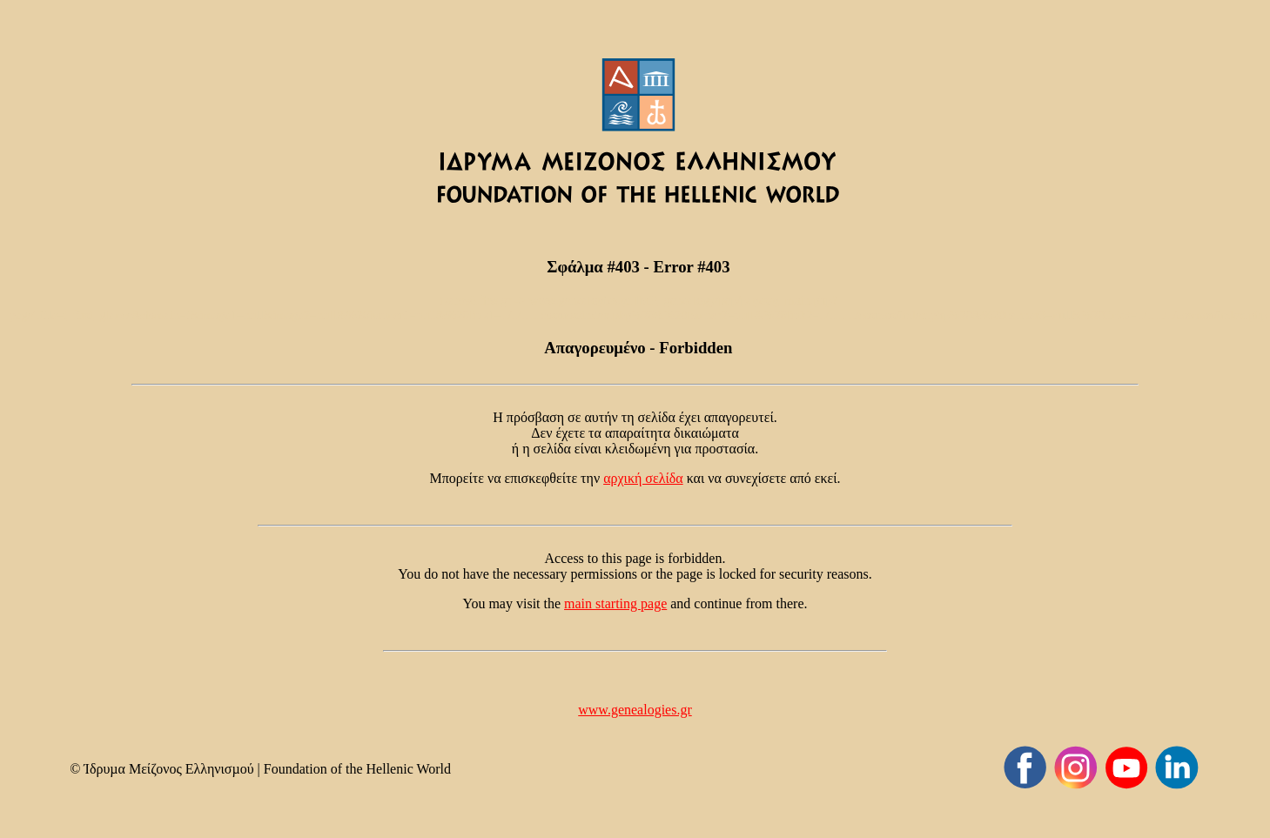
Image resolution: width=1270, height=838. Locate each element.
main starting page (615, 603)
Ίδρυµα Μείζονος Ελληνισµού (168, 768)
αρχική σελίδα (643, 478)
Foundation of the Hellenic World (357, 768)
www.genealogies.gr (634, 709)
